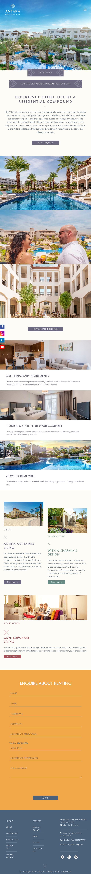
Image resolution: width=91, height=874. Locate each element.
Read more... (12, 582)
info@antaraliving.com (74, 844)
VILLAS (9, 827)
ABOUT (9, 821)
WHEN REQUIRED (18, 743)
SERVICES (37, 821)
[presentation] (45, 786)
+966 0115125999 (77, 840)
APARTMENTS (12, 833)
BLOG (35, 836)
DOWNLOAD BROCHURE (46, 329)
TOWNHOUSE (12, 839)
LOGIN (36, 842)
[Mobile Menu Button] (85, 9)
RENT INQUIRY (45, 142)
